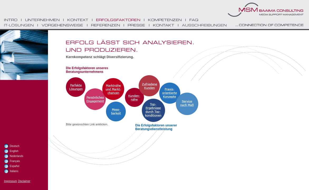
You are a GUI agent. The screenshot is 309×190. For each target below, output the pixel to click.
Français (15, 161)
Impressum (10, 181)
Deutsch (15, 146)
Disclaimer (24, 181)
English (14, 151)
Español (14, 166)
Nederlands (16, 156)
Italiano (14, 171)
